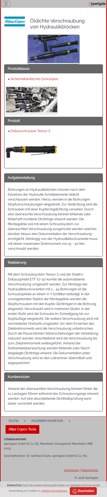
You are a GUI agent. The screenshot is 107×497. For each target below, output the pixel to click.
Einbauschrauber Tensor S (30, 131)
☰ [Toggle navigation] (6, 3)
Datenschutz (89, 470)
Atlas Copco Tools (22, 429)
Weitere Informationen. (55, 490)
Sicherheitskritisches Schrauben (34, 79)
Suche (13, 421)
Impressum (71, 470)
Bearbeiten (83, 491)
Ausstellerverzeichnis (47, 421)
